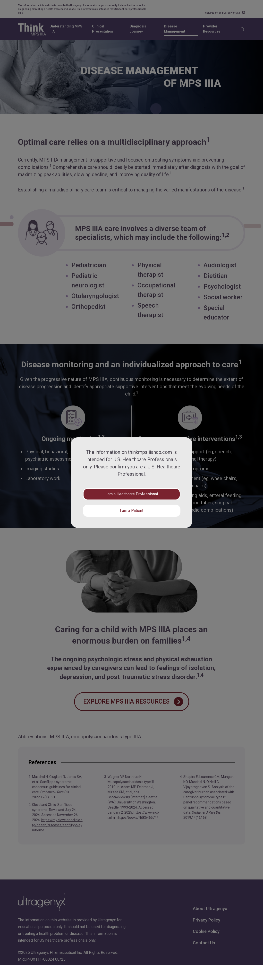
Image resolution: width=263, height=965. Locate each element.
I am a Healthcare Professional (131, 494)
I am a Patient (131, 510)
